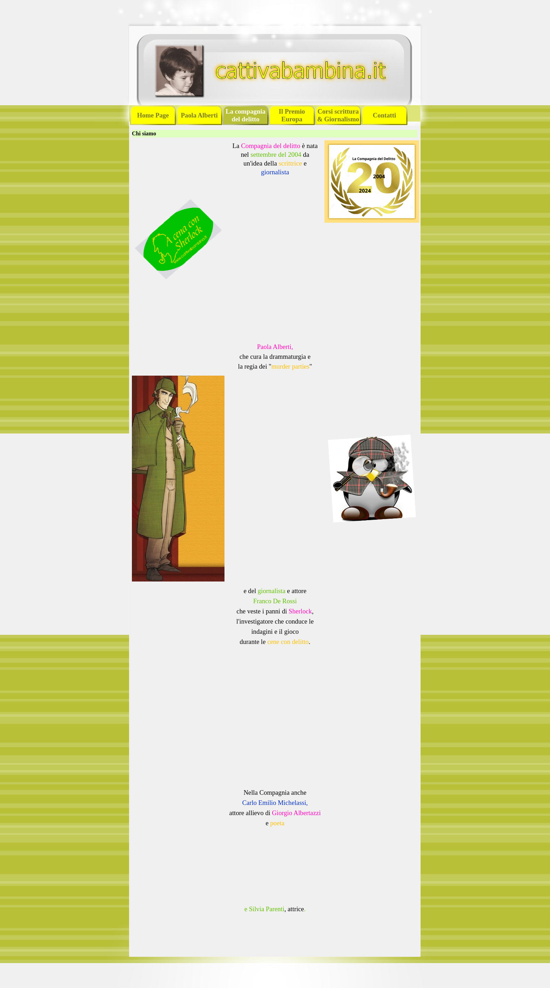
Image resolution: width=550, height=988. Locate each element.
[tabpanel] (275, 162)
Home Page (153, 115)
